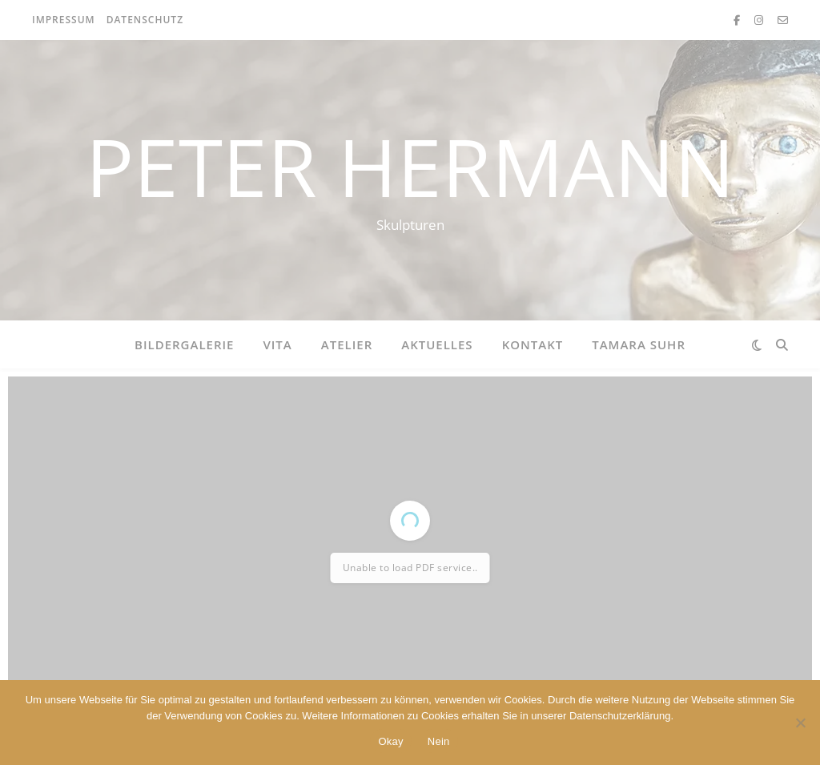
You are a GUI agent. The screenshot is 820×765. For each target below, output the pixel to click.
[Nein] (800, 723)
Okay (390, 741)
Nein (439, 741)
